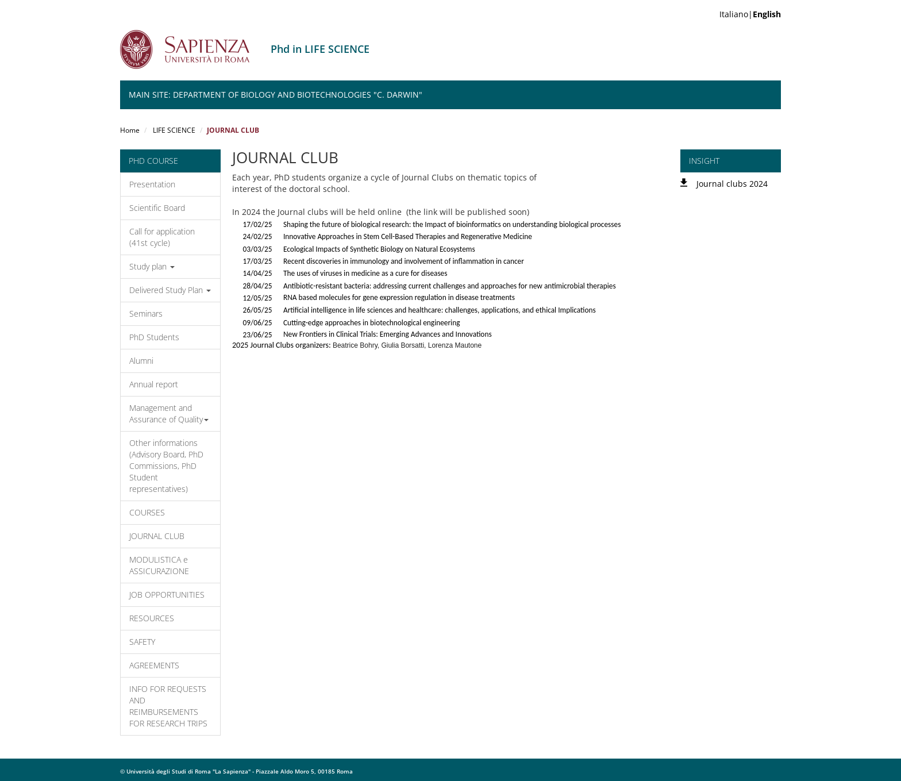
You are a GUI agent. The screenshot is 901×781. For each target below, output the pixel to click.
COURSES (147, 512)
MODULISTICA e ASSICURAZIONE (159, 565)
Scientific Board (157, 207)
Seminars (146, 313)
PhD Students (154, 337)
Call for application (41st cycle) (162, 237)
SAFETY (142, 641)
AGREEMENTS (154, 665)
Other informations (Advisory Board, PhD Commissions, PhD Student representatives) (166, 465)
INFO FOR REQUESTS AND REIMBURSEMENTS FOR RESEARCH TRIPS (168, 706)
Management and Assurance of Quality (169, 413)
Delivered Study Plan (170, 289)
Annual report (153, 384)
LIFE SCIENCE (173, 130)
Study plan (152, 266)
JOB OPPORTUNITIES (167, 594)
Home (130, 130)
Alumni (141, 360)
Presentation (152, 184)
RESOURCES (151, 618)
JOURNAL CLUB (156, 535)
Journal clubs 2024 (732, 183)
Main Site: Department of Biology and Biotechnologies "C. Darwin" (275, 94)
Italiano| (750, 14)
